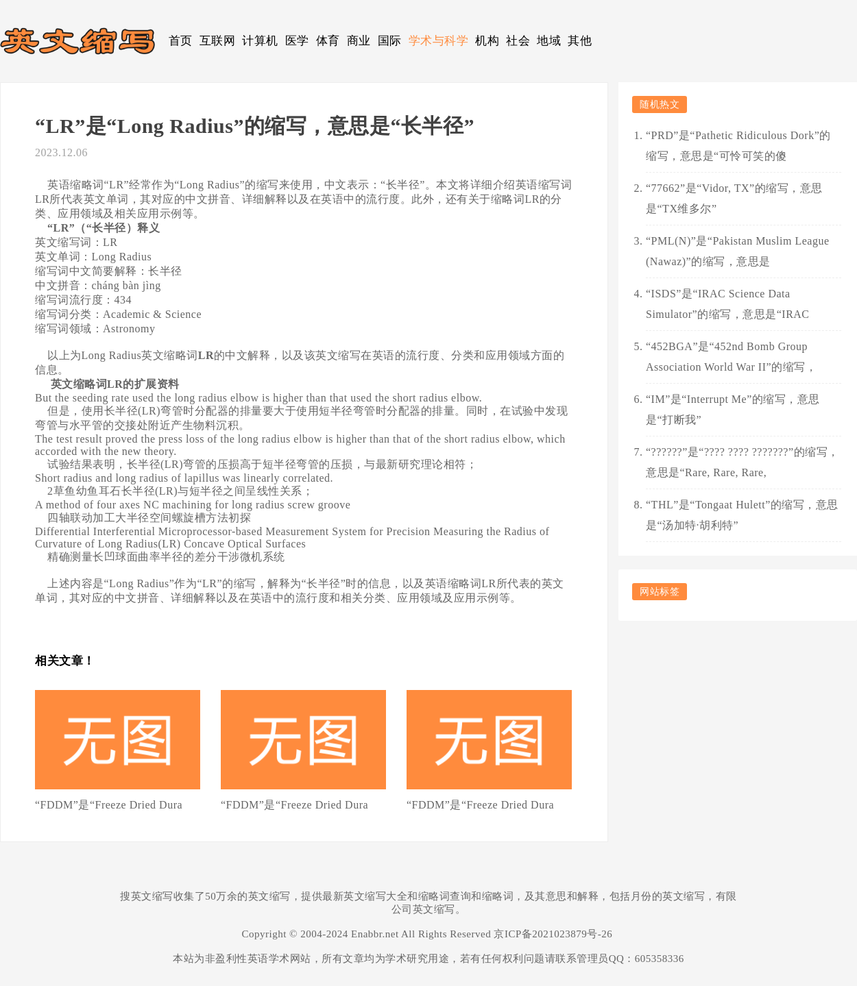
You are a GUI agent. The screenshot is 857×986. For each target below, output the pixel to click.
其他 (580, 40)
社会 (518, 40)
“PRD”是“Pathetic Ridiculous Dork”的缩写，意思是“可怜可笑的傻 (738, 146)
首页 (181, 40)
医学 (297, 40)
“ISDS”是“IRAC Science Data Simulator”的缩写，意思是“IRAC (728, 304)
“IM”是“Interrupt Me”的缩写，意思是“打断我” (733, 409)
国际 (390, 40)
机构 (487, 40)
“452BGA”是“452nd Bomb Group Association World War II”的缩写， (731, 357)
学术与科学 (439, 40)
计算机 (260, 40)
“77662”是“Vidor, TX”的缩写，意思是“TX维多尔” (734, 198)
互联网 (218, 40)
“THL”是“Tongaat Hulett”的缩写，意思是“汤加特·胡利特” (742, 515)
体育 (328, 40)
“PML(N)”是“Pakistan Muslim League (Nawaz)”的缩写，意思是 (738, 251)
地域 (549, 40)
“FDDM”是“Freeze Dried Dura (108, 805)
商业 (359, 40)
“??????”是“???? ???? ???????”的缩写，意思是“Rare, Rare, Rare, (742, 462)
